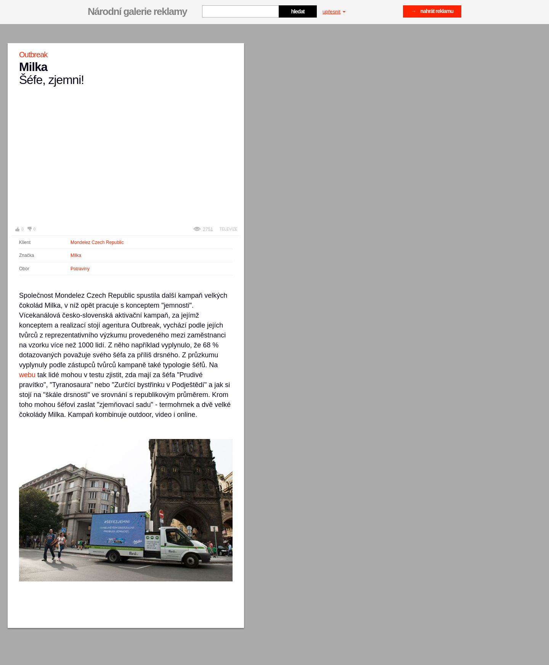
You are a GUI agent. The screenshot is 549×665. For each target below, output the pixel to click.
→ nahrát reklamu (432, 11)
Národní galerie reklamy (137, 11)
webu (27, 375)
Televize (229, 229)
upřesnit (334, 12)
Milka (76, 255)
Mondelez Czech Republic (97, 242)
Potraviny (80, 268)
